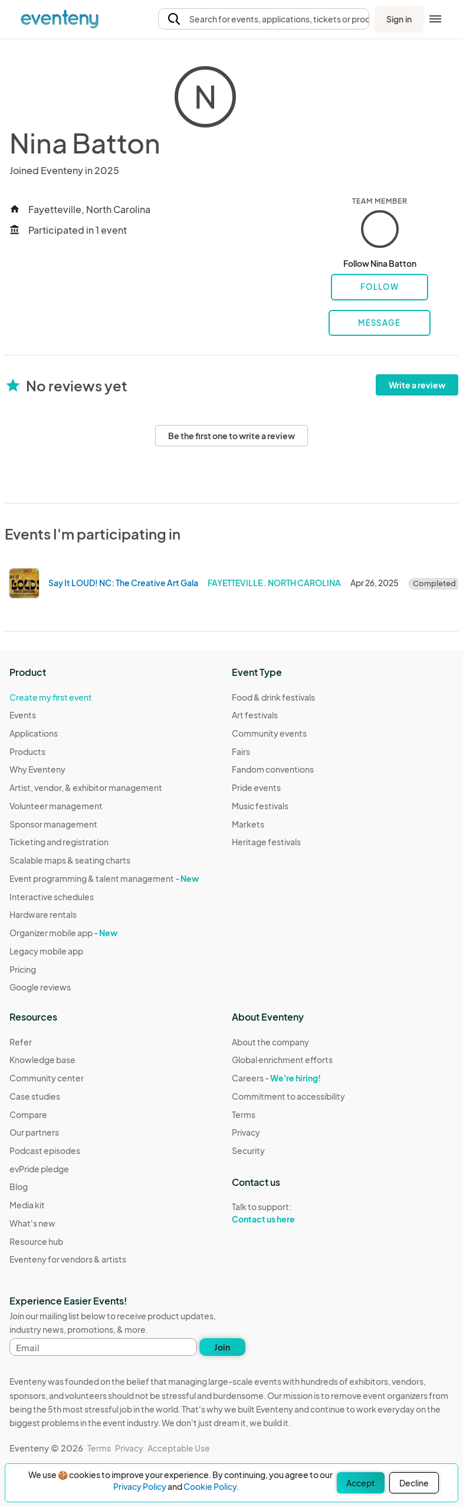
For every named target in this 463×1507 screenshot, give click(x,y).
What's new (32, 1223)
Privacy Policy (139, 1486)
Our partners (34, 1132)
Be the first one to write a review (231, 435)
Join (222, 1347)
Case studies (34, 1096)
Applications (33, 733)
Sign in (399, 19)
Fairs (241, 751)
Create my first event (50, 697)
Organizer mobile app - (63, 932)
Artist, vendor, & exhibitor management (85, 787)
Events (22, 715)
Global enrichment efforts (282, 1059)
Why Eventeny (37, 769)
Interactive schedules (51, 896)
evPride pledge (39, 1168)
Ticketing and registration (59, 841)
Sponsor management (53, 824)
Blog (18, 1186)
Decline (414, 1482)
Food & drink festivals (273, 697)
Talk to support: (288, 1213)
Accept (360, 1482)
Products (27, 751)
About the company (270, 1042)
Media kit (27, 1204)
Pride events (256, 787)
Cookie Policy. (211, 1486)
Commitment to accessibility (288, 1096)
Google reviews (40, 987)
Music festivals (260, 805)
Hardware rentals (43, 914)
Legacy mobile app (46, 951)
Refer (20, 1042)
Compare (28, 1114)
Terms (243, 1114)
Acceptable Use (178, 1448)
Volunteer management (56, 805)
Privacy (246, 1132)
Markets (248, 824)
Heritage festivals (266, 841)
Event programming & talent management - (104, 878)
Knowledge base (42, 1059)
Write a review (417, 385)
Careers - (276, 1078)
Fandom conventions (273, 769)
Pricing (22, 969)
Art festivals (255, 715)
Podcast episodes (44, 1150)
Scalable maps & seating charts (69, 860)
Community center (46, 1078)
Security (248, 1150)
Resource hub (36, 1241)
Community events (269, 733)
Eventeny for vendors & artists (67, 1259)
